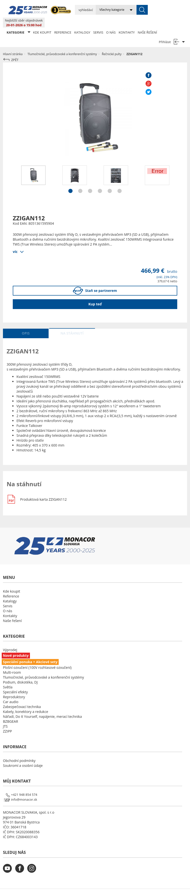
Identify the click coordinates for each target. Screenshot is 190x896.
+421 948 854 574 (24, 785)
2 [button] (80, 181)
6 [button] (119, 181)
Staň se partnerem (95, 281)
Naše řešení (147, 22)
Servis (98, 22)
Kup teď (95, 294)
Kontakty (127, 22)
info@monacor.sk (24, 789)
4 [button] (99, 181)
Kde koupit (42, 22)
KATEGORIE (18, 22)
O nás (111, 22)
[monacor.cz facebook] (21, 861)
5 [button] (109, 181)
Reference (62, 22)
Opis (26, 323)
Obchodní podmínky (19, 750)
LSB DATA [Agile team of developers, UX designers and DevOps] (140, 887)
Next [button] (180, 170)
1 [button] (70, 181)
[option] (33, 165)
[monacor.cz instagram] (33, 861)
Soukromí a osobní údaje (23, 755)
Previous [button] (9, 170)
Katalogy (82, 22)
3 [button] (90, 181)
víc (15, 241)
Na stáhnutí (71, 323)
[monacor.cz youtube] (8, 861)
